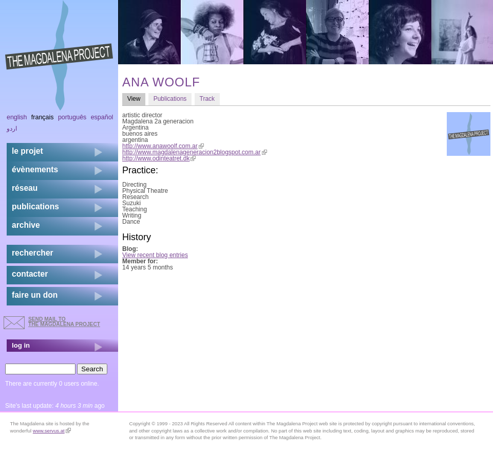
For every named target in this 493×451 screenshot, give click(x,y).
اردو (12, 128)
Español (102, 117)
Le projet (27, 151)
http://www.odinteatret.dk (159, 158)
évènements (35, 169)
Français (42, 117)
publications (35, 206)
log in (21, 345)
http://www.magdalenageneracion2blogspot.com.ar (194, 152)
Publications (170, 98)
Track (207, 98)
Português (72, 117)
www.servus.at (52, 431)
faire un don (35, 295)
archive (26, 225)
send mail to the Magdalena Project (64, 321)
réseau (24, 188)
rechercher (32, 252)
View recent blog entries (155, 255)
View (136, 98)
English (17, 117)
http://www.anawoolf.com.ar (163, 146)
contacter (30, 273)
